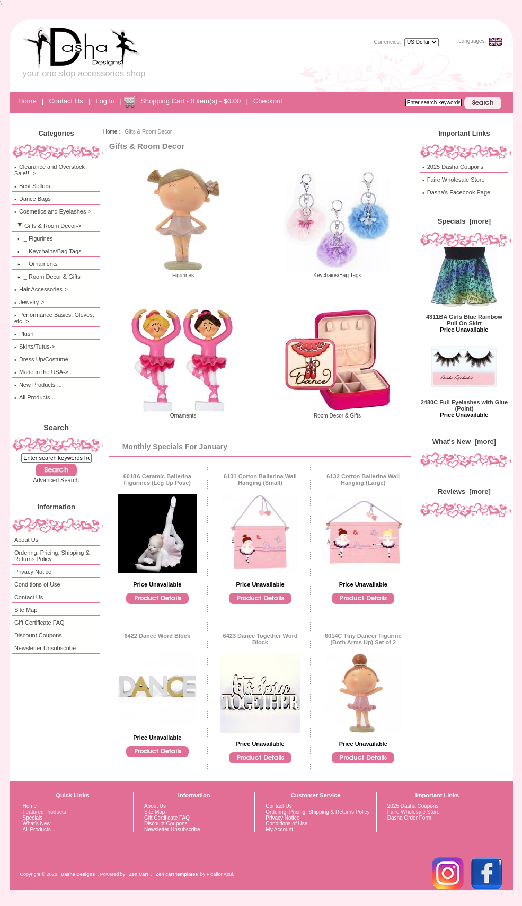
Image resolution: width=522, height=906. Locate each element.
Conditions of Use (37, 584)
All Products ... (35, 397)
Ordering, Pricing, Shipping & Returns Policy (52, 555)
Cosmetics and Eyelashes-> (53, 211)
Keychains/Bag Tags (337, 273)
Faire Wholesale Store (453, 179)
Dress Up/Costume (41, 359)
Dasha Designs (78, 874)
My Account (279, 829)
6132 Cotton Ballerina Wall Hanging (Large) (363, 479)
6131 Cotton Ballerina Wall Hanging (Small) (260, 479)
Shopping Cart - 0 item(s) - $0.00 (190, 101)
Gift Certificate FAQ (39, 622)
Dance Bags (32, 199)
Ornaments (183, 413)
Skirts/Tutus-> (34, 346)
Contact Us (66, 101)
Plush (24, 334)
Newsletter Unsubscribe (45, 648)
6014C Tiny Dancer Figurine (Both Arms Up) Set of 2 (363, 639)
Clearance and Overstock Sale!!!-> (49, 170)
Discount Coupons (38, 635)
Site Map (25, 610)
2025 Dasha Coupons (452, 167)
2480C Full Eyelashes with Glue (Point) (464, 403)
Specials (33, 818)
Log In (104, 101)
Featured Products (44, 812)
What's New (37, 824)
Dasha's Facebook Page (456, 192)
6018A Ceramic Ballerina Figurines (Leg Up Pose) (157, 479)
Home (27, 101)
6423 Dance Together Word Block (260, 639)
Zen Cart (138, 874)
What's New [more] (464, 442)
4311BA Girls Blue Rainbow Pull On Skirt (464, 317)
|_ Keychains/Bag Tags (48, 251)
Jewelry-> (29, 302)
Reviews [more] (464, 491)
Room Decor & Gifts (337, 413)
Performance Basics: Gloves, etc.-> (54, 318)
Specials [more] (464, 221)
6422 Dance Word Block (158, 636)
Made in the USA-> (41, 372)
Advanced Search (56, 480)
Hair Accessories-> (41, 289)
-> (48, 226)
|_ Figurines (33, 238)
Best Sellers (32, 186)
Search (56, 427)
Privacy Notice (32, 572)
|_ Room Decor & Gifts (47, 276)
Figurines (183, 273)
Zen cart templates (177, 874)
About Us (26, 540)
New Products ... (38, 384)
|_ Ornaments (36, 264)
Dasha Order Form (409, 818)
